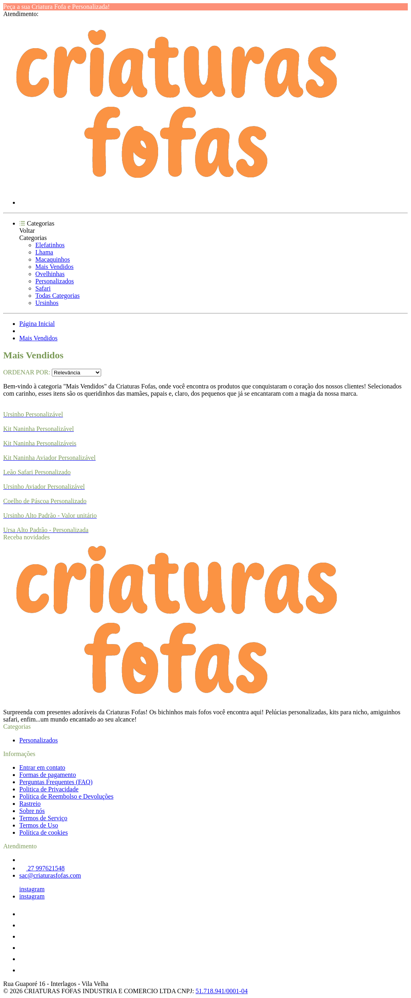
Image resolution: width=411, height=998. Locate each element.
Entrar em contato (42, 767)
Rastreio (30, 803)
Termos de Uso (38, 825)
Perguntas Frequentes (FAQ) (56, 781)
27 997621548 (42, 868)
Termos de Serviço (43, 818)
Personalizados (54, 281)
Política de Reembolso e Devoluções (66, 796)
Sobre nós (32, 810)
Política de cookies (43, 832)
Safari (43, 288)
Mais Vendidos (54, 266)
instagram (32, 889)
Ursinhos (47, 302)
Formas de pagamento (47, 774)
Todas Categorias (57, 295)
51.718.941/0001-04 (221, 991)
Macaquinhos (52, 259)
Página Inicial (37, 323)
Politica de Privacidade (49, 789)
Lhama (44, 252)
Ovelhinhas (50, 273)
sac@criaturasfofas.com (50, 875)
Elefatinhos (50, 245)
